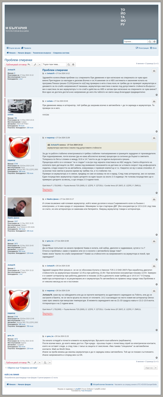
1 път (21, 79)
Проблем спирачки (18, 60)
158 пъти (30, 128)
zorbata (10, 115)
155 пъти (30, 231)
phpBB (77, 389)
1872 (16, 244)
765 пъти (30, 173)
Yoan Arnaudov (86, 391)
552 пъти (22, 251)
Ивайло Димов (13, 218)
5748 (16, 164)
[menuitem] (26, 48)
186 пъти (22, 171)
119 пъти (30, 253)
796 (15, 118)
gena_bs (11, 240)
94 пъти (21, 126)
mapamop (11, 160)
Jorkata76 (11, 70)
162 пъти (22, 229)
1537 (16, 221)
